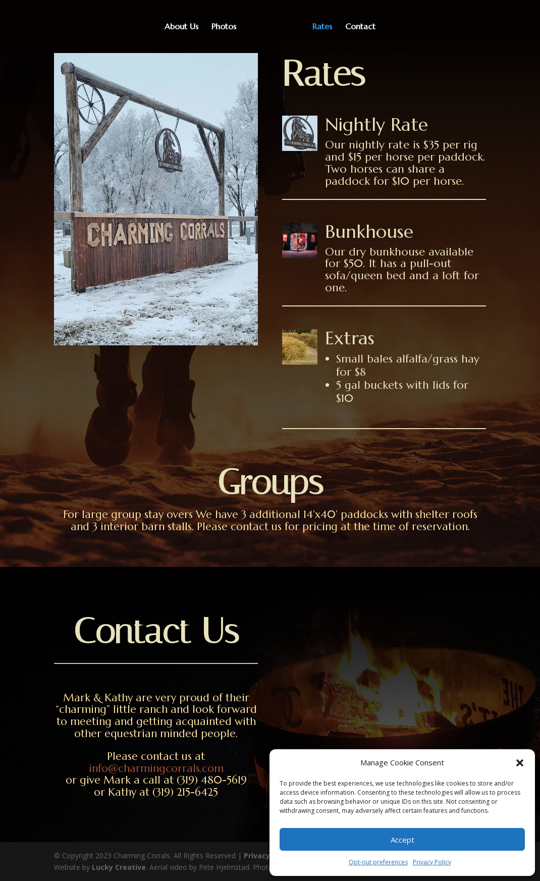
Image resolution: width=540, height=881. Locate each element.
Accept (402, 840)
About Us (185, 27)
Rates (319, 27)
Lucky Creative (119, 867)
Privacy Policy (432, 862)
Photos (227, 27)
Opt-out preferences (378, 862)
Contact (357, 27)
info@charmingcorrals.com (156, 768)
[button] (520, 763)
